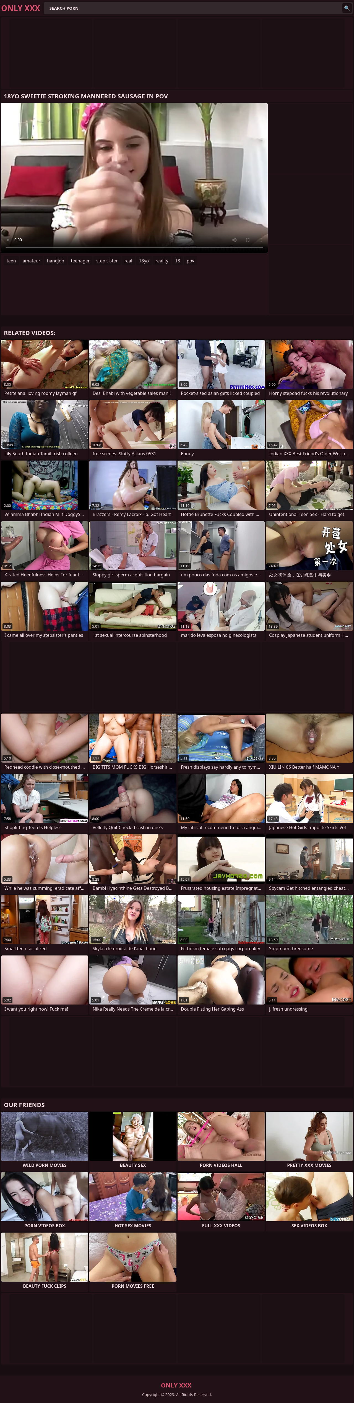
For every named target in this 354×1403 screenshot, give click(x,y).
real (128, 261)
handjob (55, 261)
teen (11, 261)
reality (161, 261)
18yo (144, 261)
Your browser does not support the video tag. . (134, 178)
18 (177, 261)
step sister (107, 261)
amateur (31, 261)
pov (190, 261)
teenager (80, 261)
